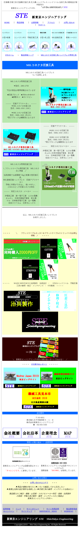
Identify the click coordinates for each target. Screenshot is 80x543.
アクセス (51, 22)
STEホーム (9, 55)
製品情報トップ (27, 55)
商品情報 (20, 22)
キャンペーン (8, 511)
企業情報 (34, 22)
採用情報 (6, 509)
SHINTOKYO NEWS (48, 511)
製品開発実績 (71, 509)
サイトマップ (26, 511)
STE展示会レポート (39, 364)
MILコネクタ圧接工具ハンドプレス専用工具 (59, 55)
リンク (18, 509)
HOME (7, 22)
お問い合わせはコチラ (39, 483)
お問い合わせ (69, 22)
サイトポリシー (33, 509)
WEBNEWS (68, 511)
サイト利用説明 (52, 509)
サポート (41, 25)
